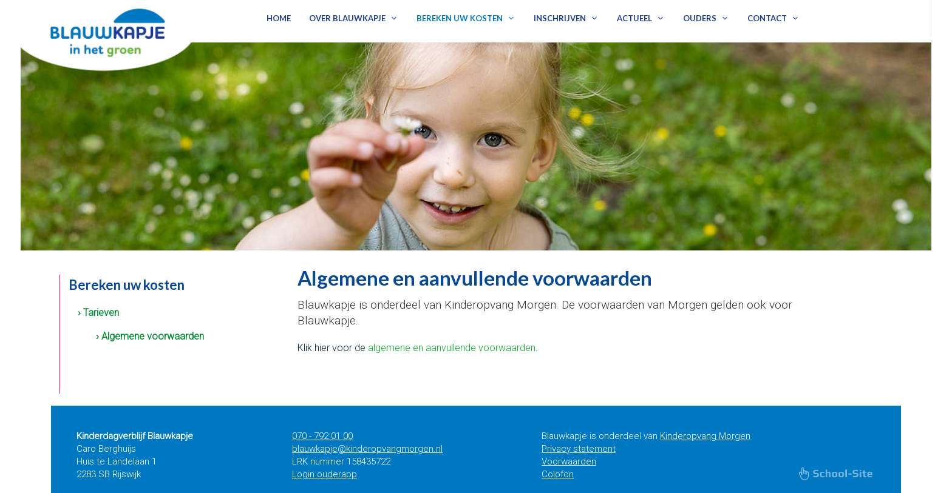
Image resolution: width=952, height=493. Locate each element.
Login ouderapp (324, 474)
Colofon (558, 474)
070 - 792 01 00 (322, 436)
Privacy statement (579, 448)
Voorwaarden (569, 461)
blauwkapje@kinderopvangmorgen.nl (367, 448)
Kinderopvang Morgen (705, 436)
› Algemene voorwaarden (150, 336)
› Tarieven (98, 312)
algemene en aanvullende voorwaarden (452, 348)
